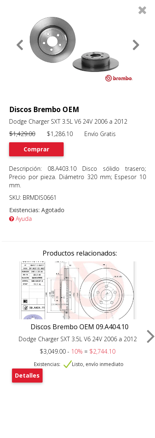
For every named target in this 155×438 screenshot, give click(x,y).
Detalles (27, 375)
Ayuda (20, 219)
